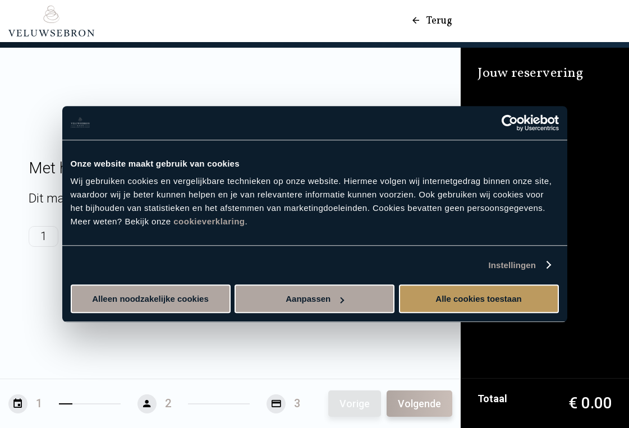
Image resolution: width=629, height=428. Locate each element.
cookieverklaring (209, 221)
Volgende (419, 403)
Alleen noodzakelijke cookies (150, 298)
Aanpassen (315, 298)
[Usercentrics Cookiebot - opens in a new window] (510, 122)
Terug (431, 21)
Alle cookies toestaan (478, 298)
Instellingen (512, 265)
